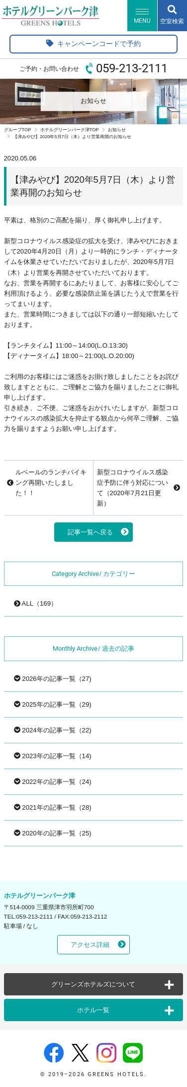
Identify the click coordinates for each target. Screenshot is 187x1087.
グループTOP (17, 129)
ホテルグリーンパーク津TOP (69, 129)
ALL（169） (35, 603)
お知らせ (117, 129)
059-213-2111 (132, 68)
